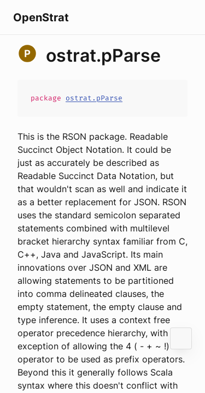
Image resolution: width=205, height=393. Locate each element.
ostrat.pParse (94, 98)
